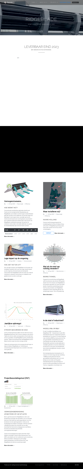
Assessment (7, 408)
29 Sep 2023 (12, 406)
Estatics (19, 261)
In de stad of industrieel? (53, 320)
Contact (48, 233)
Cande (8, 2)
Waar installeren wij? (51, 212)
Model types (59, 323)
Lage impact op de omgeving (16, 258)
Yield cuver (20, 326)
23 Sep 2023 (12, 204)
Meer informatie (9, 236)
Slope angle (20, 204)
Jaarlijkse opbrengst (12, 323)
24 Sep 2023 (12, 261)
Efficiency (27, 204)
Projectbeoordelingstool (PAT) (17, 378)
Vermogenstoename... (13, 201)
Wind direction (60, 271)
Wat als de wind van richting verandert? (51, 268)
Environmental (27, 261)
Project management (23, 406)
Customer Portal (65, 2)
